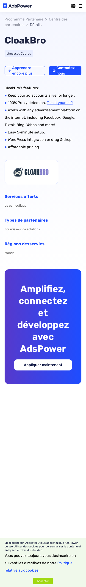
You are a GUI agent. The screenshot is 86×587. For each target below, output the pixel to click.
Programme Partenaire (24, 19)
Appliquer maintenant (43, 365)
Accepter (43, 581)
